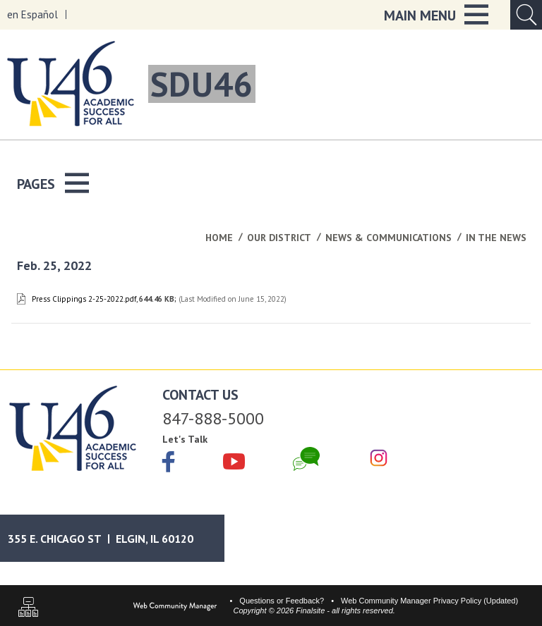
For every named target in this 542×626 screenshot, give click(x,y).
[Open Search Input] (526, 15)
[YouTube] (234, 459)
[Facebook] (168, 463)
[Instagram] (379, 459)
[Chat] (306, 459)
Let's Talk (184, 439)
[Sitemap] (28, 609)
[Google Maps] (115, 538)
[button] (436, 15)
